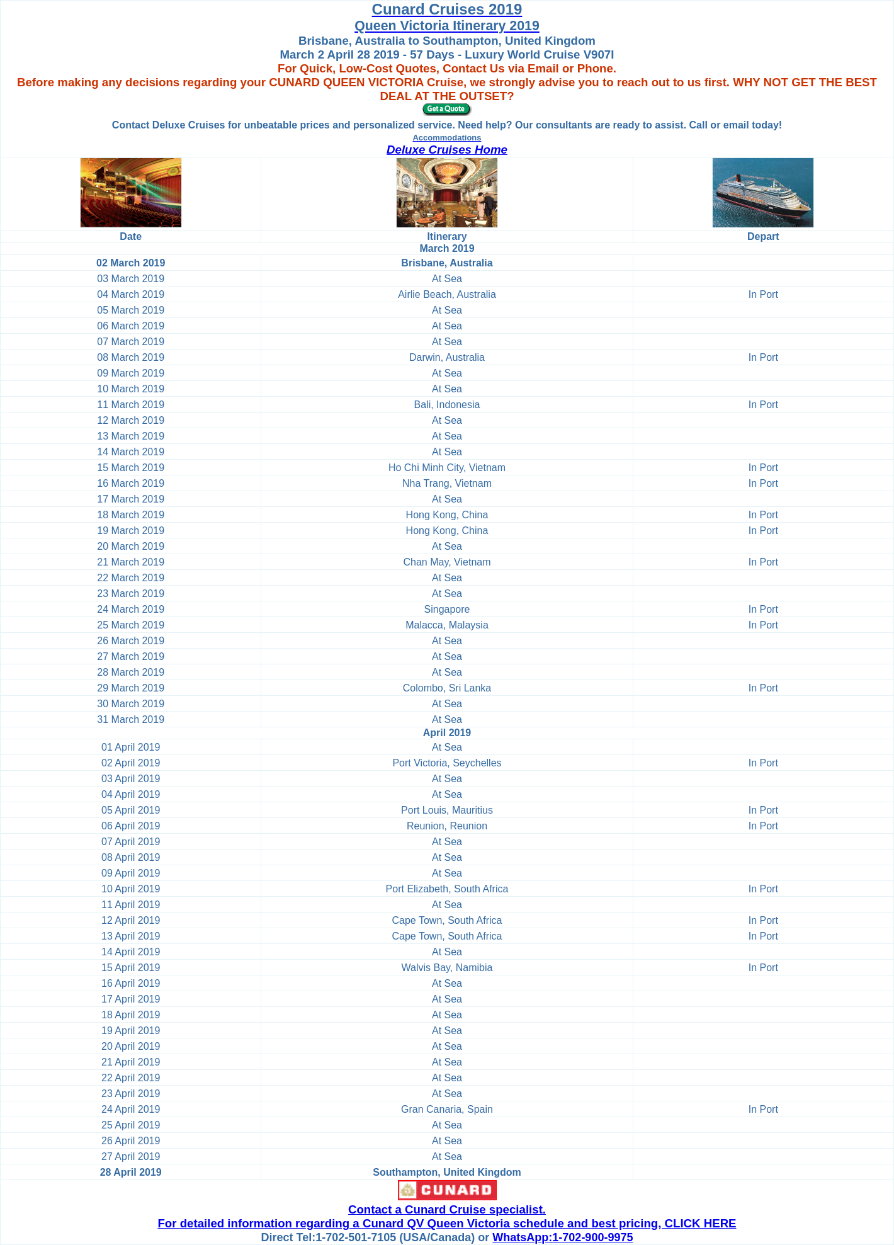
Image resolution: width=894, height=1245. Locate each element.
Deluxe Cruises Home (447, 149)
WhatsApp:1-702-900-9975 (562, 1237)
